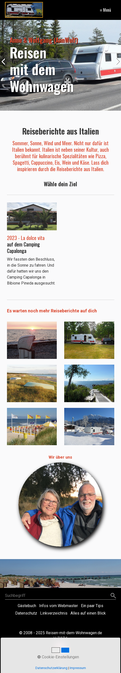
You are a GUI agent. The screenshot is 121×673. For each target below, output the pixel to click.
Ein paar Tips (92, 605)
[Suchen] (112, 596)
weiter (116, 66)
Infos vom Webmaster (58, 605)
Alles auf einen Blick (88, 613)
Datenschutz (26, 613)
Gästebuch (27, 605)
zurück (5, 66)
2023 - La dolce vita (26, 237)
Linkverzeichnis (53, 613)
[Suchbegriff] (60, 596)
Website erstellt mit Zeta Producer (60, 622)
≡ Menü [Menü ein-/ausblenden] (105, 10)
